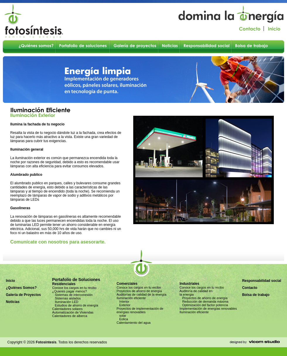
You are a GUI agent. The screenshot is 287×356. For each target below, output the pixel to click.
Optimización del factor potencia (204, 305)
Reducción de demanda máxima (204, 301)
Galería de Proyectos (23, 295)
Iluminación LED (65, 302)
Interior (123, 301)
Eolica (122, 319)
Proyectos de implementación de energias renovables (140, 310)
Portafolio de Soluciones (76, 279)
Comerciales (127, 284)
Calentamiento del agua (134, 322)
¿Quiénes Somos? (21, 288)
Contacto (249, 288)
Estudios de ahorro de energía (75, 305)
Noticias (13, 302)
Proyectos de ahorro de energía (139, 291)
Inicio (10, 281)
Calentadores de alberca (69, 316)
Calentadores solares (67, 309)
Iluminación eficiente (131, 298)
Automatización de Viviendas (72, 312)
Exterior (123, 305)
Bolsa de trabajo (255, 295)
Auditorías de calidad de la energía (141, 294)
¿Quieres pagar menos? (69, 291)
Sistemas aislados (66, 298)
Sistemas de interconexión (72, 295)
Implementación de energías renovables (208, 308)
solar (121, 315)
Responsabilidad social (261, 281)
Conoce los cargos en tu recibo (74, 287)
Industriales (189, 284)
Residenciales (64, 284)
